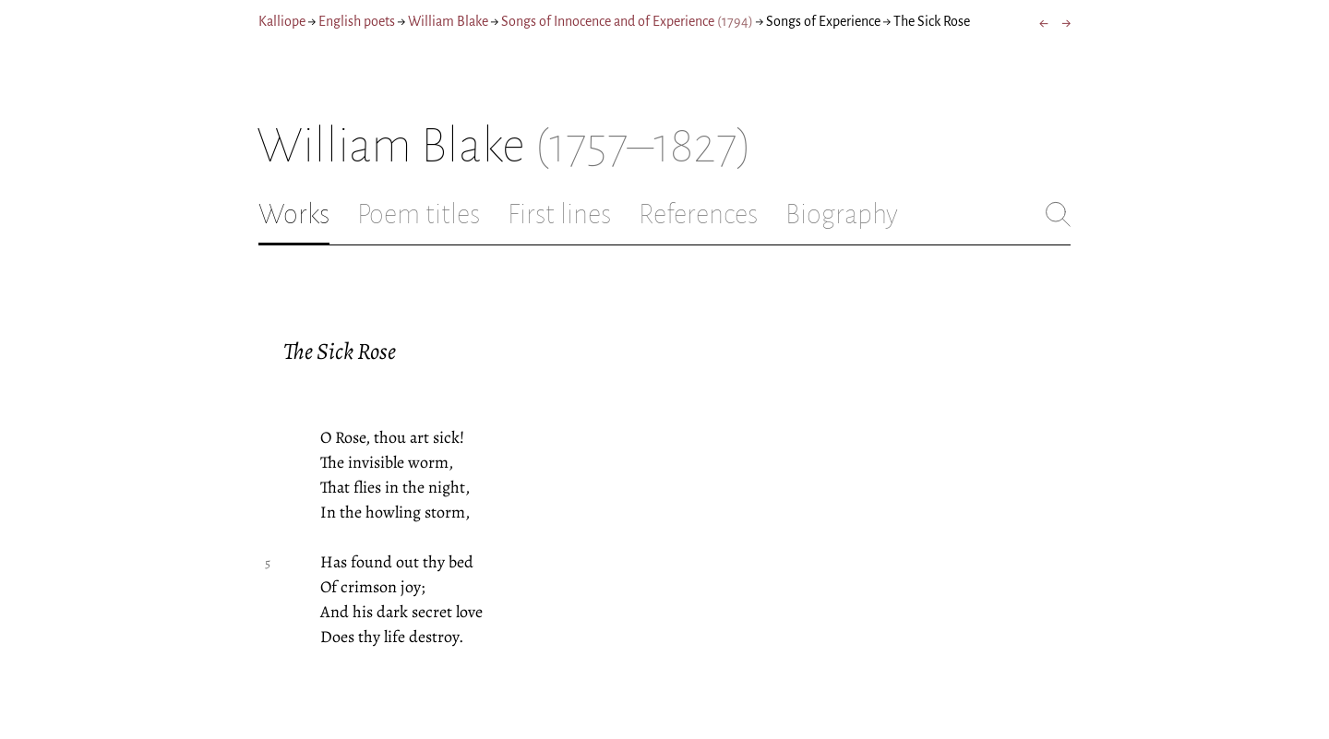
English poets (356, 21)
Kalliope (281, 21)
